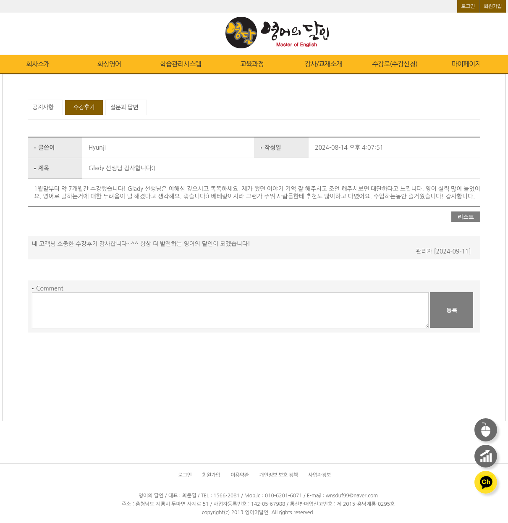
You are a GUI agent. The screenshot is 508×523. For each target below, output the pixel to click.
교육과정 (252, 64)
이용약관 (239, 475)
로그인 (468, 6)
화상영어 (109, 64)
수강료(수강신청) (394, 64)
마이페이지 (466, 64)
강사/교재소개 (323, 64)
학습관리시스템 (180, 64)
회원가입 (493, 6)
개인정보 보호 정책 (278, 475)
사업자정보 (319, 475)
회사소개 (38, 64)
